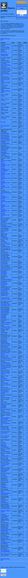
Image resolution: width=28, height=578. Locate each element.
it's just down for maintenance (5, 516)
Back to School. (5, 522)
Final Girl (3, 121)
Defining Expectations (4, 487)
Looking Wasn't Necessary (4, 471)
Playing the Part (5, 555)
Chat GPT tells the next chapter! (5, 290)
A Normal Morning (5, 508)
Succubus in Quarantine (4, 273)
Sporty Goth (4, 402)
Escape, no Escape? (6, 322)
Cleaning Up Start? (5, 326)
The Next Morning (5, 362)
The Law (3, 100)
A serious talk (4, 263)
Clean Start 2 (4, 433)
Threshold (3, 118)
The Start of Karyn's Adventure (6, 368)
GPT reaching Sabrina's (4, 284)
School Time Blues (5, 64)
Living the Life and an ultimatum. (5, 542)
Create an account (21, 6)
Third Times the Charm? (5, 465)
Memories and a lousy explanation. (5, 138)
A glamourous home (6, 69)
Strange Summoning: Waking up (6, 201)
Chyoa (3, 26)
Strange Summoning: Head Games (5, 174)
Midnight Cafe (4, 109)
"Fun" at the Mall (5, 47)
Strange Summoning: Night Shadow (5, 165)
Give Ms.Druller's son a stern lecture (5, 551)
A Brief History (4, 480)
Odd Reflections (5, 133)
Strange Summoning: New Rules (5, 182)
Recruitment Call (5, 259)
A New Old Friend (5, 397)
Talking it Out (4, 295)
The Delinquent (5, 446)
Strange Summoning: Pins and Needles (5, 169)
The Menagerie (4, 237)
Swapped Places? (5, 412)
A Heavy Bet (4, 476)
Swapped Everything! (4, 407)
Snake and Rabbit (5, 343)
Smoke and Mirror (5, 143)
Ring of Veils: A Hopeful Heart (4, 55)
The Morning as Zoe (6, 358)
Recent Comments (5, 38)
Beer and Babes (5, 536)
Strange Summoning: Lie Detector (5, 197)
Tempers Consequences (4, 502)
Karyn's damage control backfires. (5, 311)
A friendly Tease (5, 455)
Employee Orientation (3, 317)
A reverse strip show (6, 268)
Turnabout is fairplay (6, 226)
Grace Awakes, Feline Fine (4, 149)
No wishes (3, 51)
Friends (3, 95)
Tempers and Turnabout (4, 221)
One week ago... (5, 252)
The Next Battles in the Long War (5, 418)
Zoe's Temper (4, 332)
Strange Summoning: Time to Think (6, 178)
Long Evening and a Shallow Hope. (6, 530)
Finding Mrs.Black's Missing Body (6, 493)
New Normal (4, 378)
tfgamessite (21, 26)
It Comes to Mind (5, 429)
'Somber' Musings (5, 451)
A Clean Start (4, 437)
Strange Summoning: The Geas (5, 206)
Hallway (3, 113)
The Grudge (4, 242)
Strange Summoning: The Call (5, 215)
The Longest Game (5, 460)
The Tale (3, 442)
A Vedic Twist (4, 85)
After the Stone (4, 383)
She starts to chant (5, 299)
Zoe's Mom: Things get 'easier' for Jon (5, 304)
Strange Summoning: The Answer (5, 210)
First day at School (5, 348)
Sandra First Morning (6, 279)
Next (2, 39)
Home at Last (4, 387)
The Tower (3, 104)
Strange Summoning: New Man (5, 187)
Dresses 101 (4, 338)
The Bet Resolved (5, 246)
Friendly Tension (5, 60)
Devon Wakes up (5, 156)
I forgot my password (22, 17)
